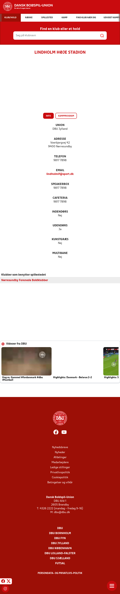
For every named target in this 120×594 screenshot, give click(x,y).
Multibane (60, 253)
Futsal (60, 563)
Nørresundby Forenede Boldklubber (24, 280)
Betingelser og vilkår (60, 482)
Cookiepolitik (60, 477)
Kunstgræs (60, 239)
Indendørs (60, 211)
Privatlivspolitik (60, 472)
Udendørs (60, 225)
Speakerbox (60, 184)
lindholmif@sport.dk (60, 174)
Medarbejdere (60, 462)
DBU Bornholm (60, 533)
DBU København (60, 548)
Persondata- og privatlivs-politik (60, 573)
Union (60, 125)
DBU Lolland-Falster (60, 553)
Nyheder (60, 452)
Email (60, 170)
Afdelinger (60, 457)
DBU (60, 528)
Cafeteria (60, 198)
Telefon (60, 156)
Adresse (60, 139)
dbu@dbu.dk (62, 512)
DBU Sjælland (60, 558)
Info (48, 116)
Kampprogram (66, 116)
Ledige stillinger (60, 467)
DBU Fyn (60, 538)
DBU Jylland (60, 543)
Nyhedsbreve (60, 447)
